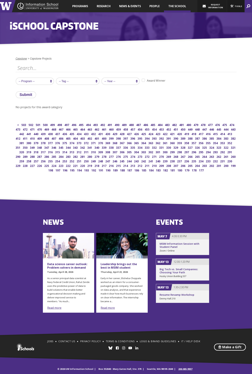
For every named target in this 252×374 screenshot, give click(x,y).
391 (169, 138)
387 (198, 138)
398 (119, 138)
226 (40, 165)
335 (133, 147)
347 (47, 147)
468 (54, 129)
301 (158, 151)
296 (194, 151)
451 (176, 129)
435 (72, 133)
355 (208, 142)
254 (58, 161)
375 (65, 142)
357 (194, 142)
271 (155, 156)
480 (189, 124)
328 (183, 147)
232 (216, 161)
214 (126, 165)
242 (144, 161)
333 (147, 147)
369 (108, 142)
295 (201, 151)
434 (79, 133)
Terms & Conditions (120, 341)
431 (101, 133)
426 (137, 133)
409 (40, 138)
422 (165, 133)
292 (223, 151)
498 (60, 124)
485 (153, 124)
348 (40, 147)
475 (225, 124)
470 (40, 129)
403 (83, 138)
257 (36, 161)
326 (198, 147)
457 (133, 129)
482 (175, 124)
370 (101, 142)
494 (89, 124)
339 (104, 147)
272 (147, 156)
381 (22, 142)
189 (115, 170)
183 (159, 170)
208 (169, 165)
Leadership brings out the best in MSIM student (119, 265)
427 (129, 133)
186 (137, 170)
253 (65, 161)
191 (101, 170)
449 (190, 129)
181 (173, 170)
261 (226, 156)
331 (162, 147)
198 (51, 170)
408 (47, 138)
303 (144, 151)
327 (190, 147)
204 (198, 165)
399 (111, 138)
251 (79, 161)
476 (218, 124)
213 (133, 165)
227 (33, 165)
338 (111, 147)
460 (111, 129)
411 (25, 138)
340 (97, 147)
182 (166, 170)
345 (61, 147)
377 (51, 142)
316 (51, 151)
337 (119, 147)
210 (155, 165)
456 (140, 129)
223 (61, 165)
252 (72, 161)
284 (61, 156)
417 (201, 133)
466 (68, 129)
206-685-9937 (185, 369)
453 (162, 129)
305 (129, 151)
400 (104, 138)
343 (76, 147)
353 (223, 142)
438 (51, 133)
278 (104, 156)
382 (233, 138)
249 (94, 161)
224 (54, 165)
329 (176, 147)
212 (140, 165)
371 (94, 142)
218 (97, 165)
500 (45, 124)
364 (144, 142)
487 (139, 124)
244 (129, 161)
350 (25, 147)
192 (94, 170)
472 (25, 129)
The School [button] (177, 6)
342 (83, 147)
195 (72, 170)
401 (97, 138)
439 (43, 133)
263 (212, 156)
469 (47, 129)
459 (119, 129)
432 (94, 133)
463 (90, 129)
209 (162, 165)
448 (198, 129)
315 (58, 151)
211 (147, 165)
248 (101, 161)
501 (38, 124)
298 (180, 151)
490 (117, 124)
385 (212, 138)
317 (43, 151)
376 (58, 142)
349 (33, 147)
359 (180, 142)
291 (230, 151)
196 (65, 170)
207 (176, 165)
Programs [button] (80, 6)
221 (76, 165)
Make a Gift (229, 347)
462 (97, 129)
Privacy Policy (90, 341)
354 (216, 142)
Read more (54, 308)
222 (68, 165)
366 (129, 142)
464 (83, 129)
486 (146, 124)
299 (173, 151)
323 (219, 147)
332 (155, 147)
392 (162, 138)
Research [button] (104, 6)
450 (183, 129)
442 (22, 133)
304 (137, 151)
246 (115, 161)
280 (90, 156)
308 (108, 151)
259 (22, 161)
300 (165, 151)
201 (219, 165)
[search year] (120, 81)
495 (81, 124)
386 (205, 138)
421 (173, 133)
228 (25, 165)
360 (173, 142)
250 (86, 161)
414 (223, 133)
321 (233, 147)
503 (24, 124)
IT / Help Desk (190, 341)
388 (190, 138)
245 (122, 161)
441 (29, 133)
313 (72, 151)
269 (169, 156)
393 (155, 138)
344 (68, 147)
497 (67, 124)
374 (72, 142)
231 (223, 161)
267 (183, 156)
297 (187, 151)
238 (173, 161)
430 (108, 133)
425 (144, 133)
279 (97, 156)
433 (86, 133)
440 (36, 133)
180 (180, 170)
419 (187, 133)
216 (111, 165)
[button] (235, 6)
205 (190, 165)
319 (29, 151)
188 (123, 170)
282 (76, 156)
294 (208, 151)
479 (196, 124)
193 (87, 170)
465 (76, 129)
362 (158, 142)
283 (68, 156)
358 (187, 142)
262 (219, 156)
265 (198, 156)
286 (47, 156)
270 (162, 156)
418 (194, 133)
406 (61, 138)
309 (101, 151)
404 (76, 138)
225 (47, 165)
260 (233, 156)
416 (208, 133)
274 (133, 156)
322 (226, 147)
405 (68, 138)
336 (126, 147)
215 (119, 165)
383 (226, 138)
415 (216, 133)
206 (183, 165)
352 (230, 142)
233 (208, 161)
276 (119, 156)
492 (103, 124)
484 (160, 124)
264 (205, 156)
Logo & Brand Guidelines (158, 341)
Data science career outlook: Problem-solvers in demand (67, 265)
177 (202, 170)
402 (90, 138)
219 (90, 165)
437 (58, 133)
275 (126, 156)
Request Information (213, 6)
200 (226, 165)
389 (183, 138)
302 (151, 151)
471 (33, 129)
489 (124, 124)
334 (140, 147)
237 (180, 161)
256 (43, 161)
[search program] (35, 81)
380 (29, 142)
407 (54, 138)
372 (86, 142)
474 (232, 124)
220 (83, 165)
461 (104, 129)
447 (205, 129)
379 (36, 142)
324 (212, 147)
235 (194, 161)
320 (22, 151)
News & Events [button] (130, 6)
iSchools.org (25, 347)
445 (219, 129)
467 (61, 129)
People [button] (154, 6)
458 (126, 129)
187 (130, 170)
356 (201, 142)
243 (137, 161)
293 (216, 151)
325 (205, 147)
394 (147, 138)
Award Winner (153, 80)
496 (74, 124)
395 (140, 138)
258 (29, 161)
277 (111, 156)
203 (205, 165)
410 (33, 138)
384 (219, 138)
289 (25, 156)
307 (115, 151)
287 (40, 156)
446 (212, 129)
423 (158, 133)
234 (201, 161)
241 (151, 161)
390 (176, 138)
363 (151, 142)
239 (165, 161)
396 (133, 138)
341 (90, 147)
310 (94, 151)
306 (122, 151)
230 (230, 161)
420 (180, 133)
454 (155, 129)
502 (31, 124)
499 (53, 124)
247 (108, 161)
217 (104, 165)
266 (190, 156)
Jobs (50, 341)
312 (79, 151)
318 (36, 151)
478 (203, 124)
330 (169, 147)
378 (43, 142)
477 (211, 124)
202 (212, 165)
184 (151, 170)
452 (169, 129)
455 (147, 129)
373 (79, 142)
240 (158, 161)
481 (182, 124)
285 (54, 156)
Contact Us (66, 341)
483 (167, 124)
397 (126, 138)
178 (194, 170)
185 (144, 170)
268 (176, 156)
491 (110, 124)
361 (165, 142)
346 (54, 147)
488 (132, 124)
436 (65, 133)
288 (33, 156)
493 (96, 124)
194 (80, 170)
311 (86, 151)
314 (65, 151)
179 (187, 170)
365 (137, 142)
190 (108, 170)
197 (58, 170)
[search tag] (78, 81)
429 (115, 133)
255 (51, 161)
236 (187, 161)
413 (230, 133)
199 (233, 165)
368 (115, 142)
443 (233, 129)
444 (226, 129)
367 (122, 142)
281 (83, 156)
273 (140, 156)
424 (151, 133)
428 (122, 133)
